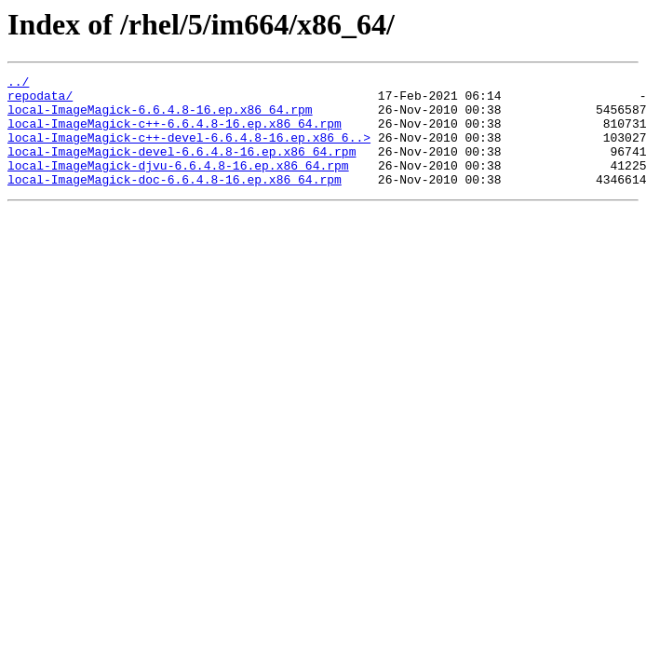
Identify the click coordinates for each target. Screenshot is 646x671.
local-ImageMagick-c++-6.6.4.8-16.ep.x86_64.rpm (174, 134)
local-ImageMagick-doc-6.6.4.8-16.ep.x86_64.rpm (174, 201)
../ (18, 83)
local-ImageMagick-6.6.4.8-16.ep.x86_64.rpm (160, 117)
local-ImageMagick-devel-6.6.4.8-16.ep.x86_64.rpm (181, 167)
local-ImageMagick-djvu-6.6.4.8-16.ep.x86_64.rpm (178, 184)
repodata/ (40, 100)
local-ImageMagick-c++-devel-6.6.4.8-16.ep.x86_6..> (188, 151)
